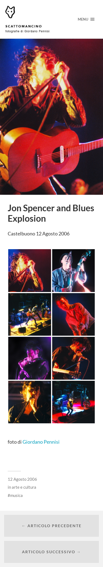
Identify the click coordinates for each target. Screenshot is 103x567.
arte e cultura (24, 487)
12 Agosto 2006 (22, 479)
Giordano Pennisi (41, 442)
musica (16, 495)
